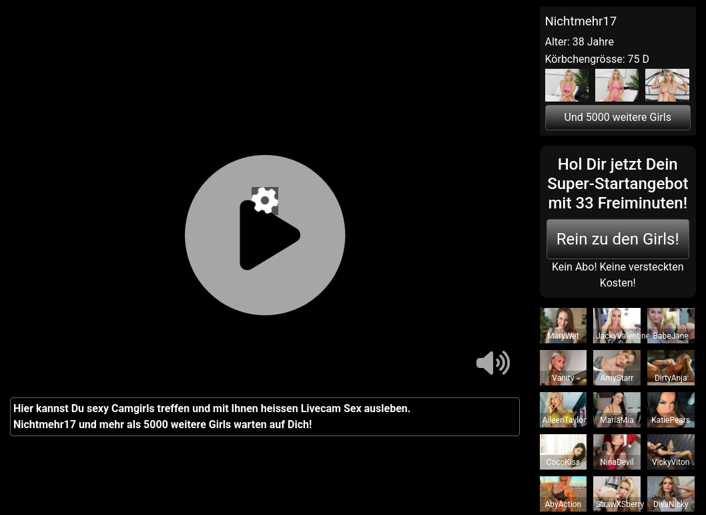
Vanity (563, 378)
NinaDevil (616, 462)
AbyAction (563, 504)
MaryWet (563, 336)
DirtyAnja (671, 378)
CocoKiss (564, 462)
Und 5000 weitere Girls (618, 117)
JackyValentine (623, 336)
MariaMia (616, 420)
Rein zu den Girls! (618, 239)
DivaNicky (671, 504)
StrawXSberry (620, 504)
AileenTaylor (564, 420)
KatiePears (670, 420)
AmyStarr (617, 378)
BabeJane (671, 336)
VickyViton (670, 462)
